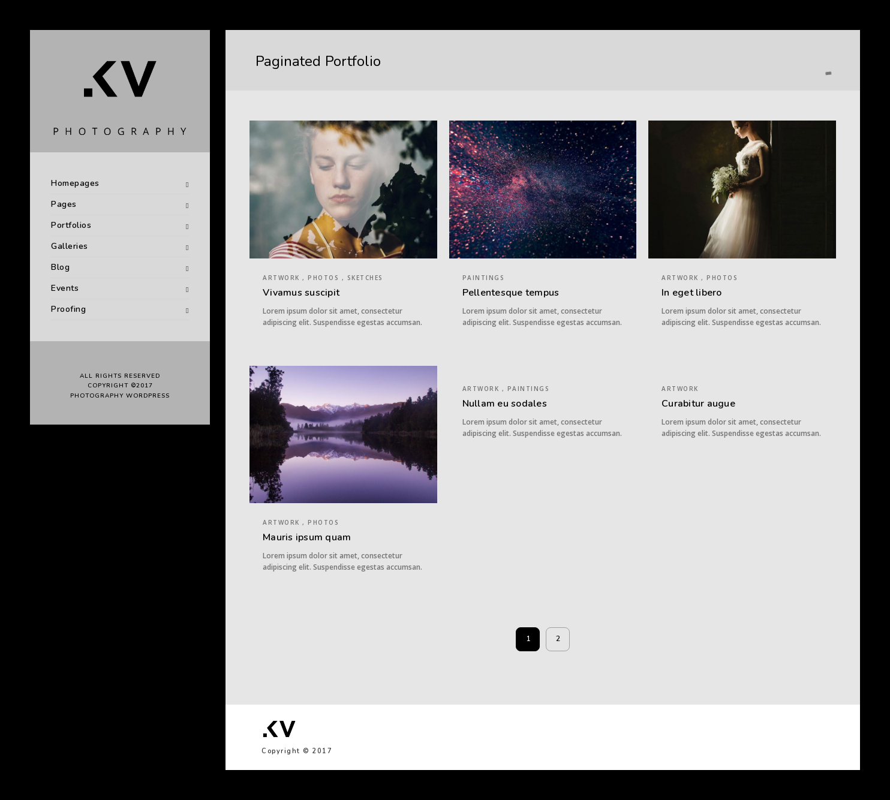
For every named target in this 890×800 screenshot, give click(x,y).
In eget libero (692, 292)
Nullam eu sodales (504, 403)
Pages (64, 204)
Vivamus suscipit (301, 292)
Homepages (75, 183)
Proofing (68, 309)
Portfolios (71, 225)
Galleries (69, 246)
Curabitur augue (698, 403)
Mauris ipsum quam (307, 537)
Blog (60, 267)
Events (65, 288)
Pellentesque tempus (511, 292)
